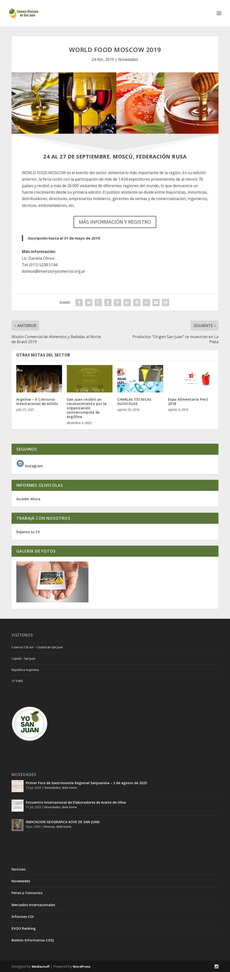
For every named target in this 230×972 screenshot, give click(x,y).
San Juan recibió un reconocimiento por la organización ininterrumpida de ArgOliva (87, 408)
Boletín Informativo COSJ (33, 940)
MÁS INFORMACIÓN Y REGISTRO (115, 222)
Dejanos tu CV (28, 532)
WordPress (81, 966)
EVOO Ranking (24, 928)
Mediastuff (41, 966)
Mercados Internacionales (33, 905)
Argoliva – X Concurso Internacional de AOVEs (37, 401)
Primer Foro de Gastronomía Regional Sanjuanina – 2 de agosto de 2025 (86, 783)
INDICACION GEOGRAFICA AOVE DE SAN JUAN (62, 822)
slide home (69, 788)
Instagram (29, 466)
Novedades (128, 59)
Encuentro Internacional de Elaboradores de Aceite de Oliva (76, 802)
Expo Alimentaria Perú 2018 (188, 401)
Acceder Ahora (28, 499)
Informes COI (23, 916)
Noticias (49, 827)
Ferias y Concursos (27, 892)
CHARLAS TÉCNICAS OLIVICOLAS (134, 401)
